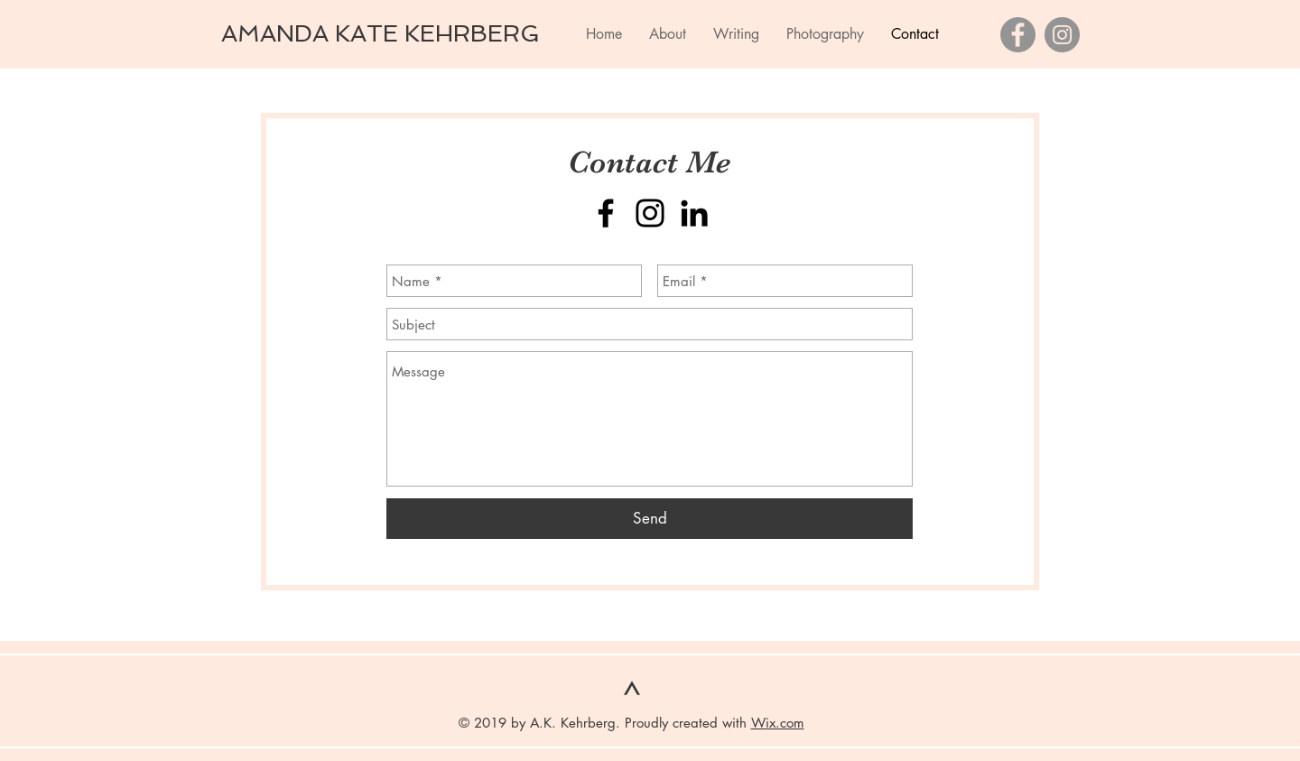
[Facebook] (1017, 34)
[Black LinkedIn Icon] (694, 213)
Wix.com (777, 722)
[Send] (649, 518)
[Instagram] (1062, 34)
